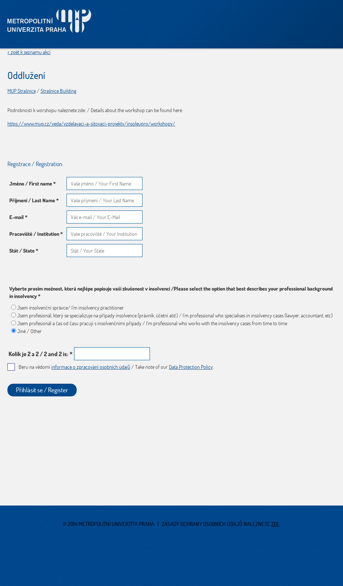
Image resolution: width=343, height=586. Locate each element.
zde (275, 524)
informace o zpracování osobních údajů (90, 367)
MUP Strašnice (21, 91)
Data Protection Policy (191, 367)
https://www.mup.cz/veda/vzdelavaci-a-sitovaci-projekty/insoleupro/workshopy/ (91, 123)
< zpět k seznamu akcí (29, 52)
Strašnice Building (58, 91)
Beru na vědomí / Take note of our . (116, 367)
